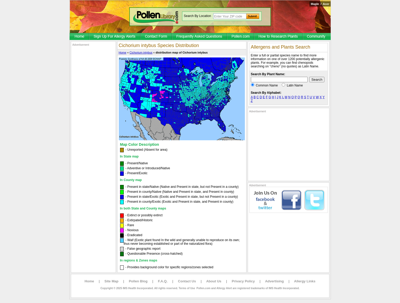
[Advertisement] (93, 124)
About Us (213, 281)
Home (122, 52)
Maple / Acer (320, 3)
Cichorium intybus (140, 52)
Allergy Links (305, 281)
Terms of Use (187, 288)
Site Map (111, 281)
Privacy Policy (243, 281)
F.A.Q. (163, 281)
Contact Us (187, 281)
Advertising (274, 281)
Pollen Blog (138, 281)
